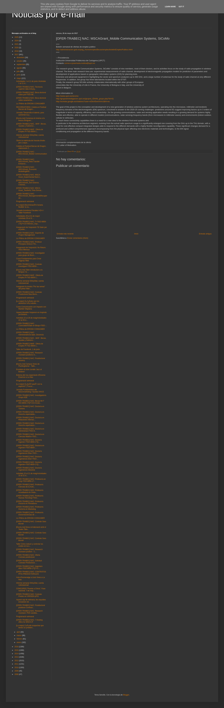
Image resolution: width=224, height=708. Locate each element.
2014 (17, 654)
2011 (17, 664)
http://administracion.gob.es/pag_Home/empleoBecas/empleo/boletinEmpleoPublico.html (94, 49)
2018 (17, 51)
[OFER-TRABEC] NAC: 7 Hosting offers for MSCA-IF (29, 621)
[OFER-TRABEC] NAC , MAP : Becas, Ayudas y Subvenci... (31, 125)
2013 (17, 657)
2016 (17, 647)
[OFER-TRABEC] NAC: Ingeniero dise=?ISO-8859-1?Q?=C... (29, 567)
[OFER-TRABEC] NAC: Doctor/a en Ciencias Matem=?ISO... (30, 435)
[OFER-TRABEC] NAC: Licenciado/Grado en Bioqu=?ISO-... (31, 324)
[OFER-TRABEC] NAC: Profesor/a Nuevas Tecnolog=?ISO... (29, 497)
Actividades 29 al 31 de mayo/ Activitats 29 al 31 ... (28, 217)
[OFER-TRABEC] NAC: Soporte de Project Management (30, 234)
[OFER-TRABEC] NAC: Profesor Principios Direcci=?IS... (29, 243)
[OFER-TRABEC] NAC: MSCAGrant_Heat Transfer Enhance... (28, 161)
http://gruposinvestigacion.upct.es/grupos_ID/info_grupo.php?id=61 (85, 99)
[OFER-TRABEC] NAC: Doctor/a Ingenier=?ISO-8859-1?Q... (29, 441)
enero (19, 642)
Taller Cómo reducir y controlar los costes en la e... (29, 545)
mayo (19, 78)
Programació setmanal (25, 201)
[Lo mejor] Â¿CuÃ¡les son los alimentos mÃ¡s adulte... (27, 302)
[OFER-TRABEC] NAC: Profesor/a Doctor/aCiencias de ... (29, 513)
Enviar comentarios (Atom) (77, 238)
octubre (20, 61)
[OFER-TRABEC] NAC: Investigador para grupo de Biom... (30, 254)
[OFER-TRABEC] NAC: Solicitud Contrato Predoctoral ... (29, 562)
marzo (19, 635)
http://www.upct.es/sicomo (67, 96)
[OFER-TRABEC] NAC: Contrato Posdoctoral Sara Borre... (29, 293)
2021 (17, 44)
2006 (17, 674)
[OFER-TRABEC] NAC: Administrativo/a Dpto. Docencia (30, 333)
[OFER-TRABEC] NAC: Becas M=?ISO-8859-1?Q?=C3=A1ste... (30, 402)
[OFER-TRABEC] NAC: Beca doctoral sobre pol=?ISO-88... (31, 93)
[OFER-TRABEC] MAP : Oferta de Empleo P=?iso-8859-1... (29, 130)
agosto (19, 68)
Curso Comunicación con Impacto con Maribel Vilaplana (31, 308)
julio (18, 71)
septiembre (21, 64)
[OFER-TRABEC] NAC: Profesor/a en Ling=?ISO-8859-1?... (31, 480)
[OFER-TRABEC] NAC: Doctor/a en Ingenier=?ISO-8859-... (30, 447)
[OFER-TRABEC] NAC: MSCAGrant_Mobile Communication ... (31, 154)
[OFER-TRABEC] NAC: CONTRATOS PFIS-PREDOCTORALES (31, 573)
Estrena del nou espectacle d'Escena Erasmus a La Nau (30, 376)
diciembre (21, 57)
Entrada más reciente (65, 234)
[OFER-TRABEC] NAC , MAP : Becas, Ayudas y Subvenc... (31, 339)
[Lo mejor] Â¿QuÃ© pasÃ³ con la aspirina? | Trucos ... (29, 385)
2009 (17, 671)
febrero (20, 639)
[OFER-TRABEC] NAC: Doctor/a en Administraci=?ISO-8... (30, 430)
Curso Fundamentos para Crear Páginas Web (28, 260)
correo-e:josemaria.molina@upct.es (79, 63)
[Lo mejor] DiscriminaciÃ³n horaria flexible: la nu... (29, 206)
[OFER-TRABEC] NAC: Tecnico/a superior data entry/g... (29, 88)
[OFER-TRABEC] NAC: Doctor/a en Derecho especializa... (30, 424)
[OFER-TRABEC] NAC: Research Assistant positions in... (29, 354)
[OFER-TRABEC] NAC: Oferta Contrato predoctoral (28, 556)
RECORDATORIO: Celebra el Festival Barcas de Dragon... (31, 108)
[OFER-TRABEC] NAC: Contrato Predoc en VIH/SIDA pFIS (29, 595)
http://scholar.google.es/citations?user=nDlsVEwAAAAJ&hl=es (83, 101)
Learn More (170, 7)
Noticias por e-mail (48, 14)
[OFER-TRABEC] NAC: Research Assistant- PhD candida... (29, 612)
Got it (181, 7)
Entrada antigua (205, 234)
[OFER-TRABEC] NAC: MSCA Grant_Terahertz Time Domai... (29, 189)
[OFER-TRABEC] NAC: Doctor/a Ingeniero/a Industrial (29, 469)
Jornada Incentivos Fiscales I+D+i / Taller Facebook (30, 211)
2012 (17, 661)
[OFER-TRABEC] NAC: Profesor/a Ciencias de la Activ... (29, 486)
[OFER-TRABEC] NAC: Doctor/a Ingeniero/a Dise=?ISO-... (29, 452)
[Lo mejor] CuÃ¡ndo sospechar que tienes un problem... (30, 627)
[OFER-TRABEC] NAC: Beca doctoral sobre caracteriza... (31, 99)
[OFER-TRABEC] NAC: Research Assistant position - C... (29, 550)
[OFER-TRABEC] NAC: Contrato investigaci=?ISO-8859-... (29, 265)
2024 (17, 41)
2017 (17, 54)
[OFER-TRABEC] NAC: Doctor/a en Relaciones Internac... (30, 419)
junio (19, 75)
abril (18, 632)
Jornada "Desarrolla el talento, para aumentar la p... (30, 114)
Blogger (126, 695)
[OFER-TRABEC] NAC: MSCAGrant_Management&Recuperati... (31, 196)
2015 (17, 650)
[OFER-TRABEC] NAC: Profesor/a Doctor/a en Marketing (29, 508)
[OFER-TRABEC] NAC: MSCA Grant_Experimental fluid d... (28, 176)
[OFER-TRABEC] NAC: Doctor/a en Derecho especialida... (30, 413)
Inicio (136, 234)
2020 (17, 48)
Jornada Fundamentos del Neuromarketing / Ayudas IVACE (30, 391)
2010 (17, 667)
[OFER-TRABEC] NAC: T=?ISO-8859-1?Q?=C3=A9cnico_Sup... (31, 223)
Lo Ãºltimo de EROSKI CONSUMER (30, 104)
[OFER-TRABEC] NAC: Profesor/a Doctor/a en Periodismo (29, 502)
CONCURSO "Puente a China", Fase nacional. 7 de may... (30, 590)
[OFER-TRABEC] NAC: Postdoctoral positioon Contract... (30, 606)
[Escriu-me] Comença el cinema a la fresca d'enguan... (30, 119)
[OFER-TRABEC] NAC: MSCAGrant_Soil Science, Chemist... (27, 182)
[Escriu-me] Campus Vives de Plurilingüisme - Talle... (27, 365)
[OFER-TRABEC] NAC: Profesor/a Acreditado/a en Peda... (29, 491)
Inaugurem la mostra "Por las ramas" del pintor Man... (30, 288)
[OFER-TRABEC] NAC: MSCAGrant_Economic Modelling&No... (26, 169)
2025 (17, 37)
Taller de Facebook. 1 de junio (28, 349)
